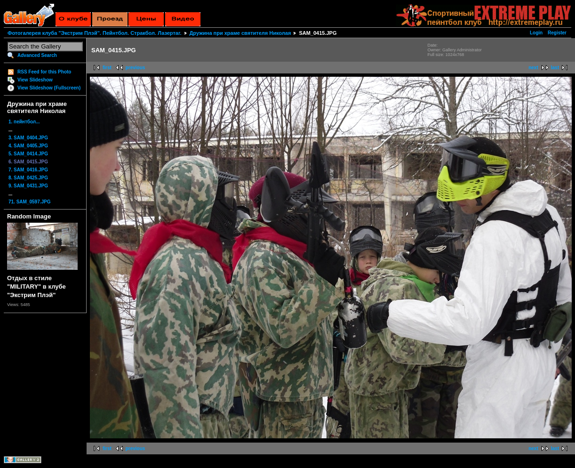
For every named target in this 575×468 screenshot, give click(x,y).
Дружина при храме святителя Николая (240, 33)
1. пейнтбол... (24, 121)
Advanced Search (37, 55)
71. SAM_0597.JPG (29, 201)
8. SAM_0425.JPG (28, 177)
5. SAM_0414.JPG (28, 153)
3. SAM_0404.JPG (28, 137)
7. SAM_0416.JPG (28, 169)
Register (557, 32)
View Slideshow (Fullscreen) (48, 87)
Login (536, 32)
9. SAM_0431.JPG (28, 185)
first (107, 67)
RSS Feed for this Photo (44, 71)
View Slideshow (35, 79)
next (533, 67)
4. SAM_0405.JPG (28, 145)
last (555, 67)
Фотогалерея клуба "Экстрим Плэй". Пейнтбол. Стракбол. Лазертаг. (94, 33)
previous (135, 67)
